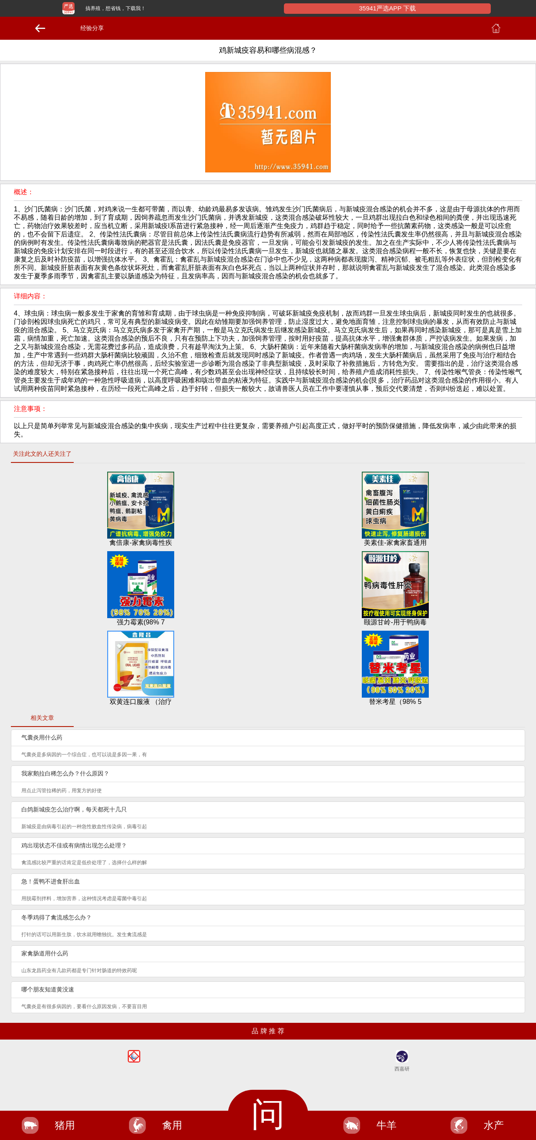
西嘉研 (402, 1069)
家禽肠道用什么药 (44, 953)
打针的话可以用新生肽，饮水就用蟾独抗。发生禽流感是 (84, 934)
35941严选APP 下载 (387, 8)
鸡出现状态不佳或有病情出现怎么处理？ (74, 845)
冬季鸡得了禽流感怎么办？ (56, 917)
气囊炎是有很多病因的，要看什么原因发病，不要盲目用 (84, 1006)
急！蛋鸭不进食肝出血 (50, 881)
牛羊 (386, 1125)
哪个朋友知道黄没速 (47, 989)
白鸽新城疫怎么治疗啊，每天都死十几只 (74, 809)
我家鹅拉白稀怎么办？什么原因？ (65, 773)
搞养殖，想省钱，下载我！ (115, 8)
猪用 (65, 1125)
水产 (494, 1125)
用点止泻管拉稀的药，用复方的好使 (61, 790)
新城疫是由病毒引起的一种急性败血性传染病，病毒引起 (84, 826)
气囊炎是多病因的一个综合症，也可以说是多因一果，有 (84, 754)
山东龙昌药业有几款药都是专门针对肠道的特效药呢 (79, 970)
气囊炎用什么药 (41, 737)
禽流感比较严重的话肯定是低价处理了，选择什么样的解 (84, 862)
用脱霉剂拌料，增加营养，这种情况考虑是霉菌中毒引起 (84, 898)
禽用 (172, 1125)
